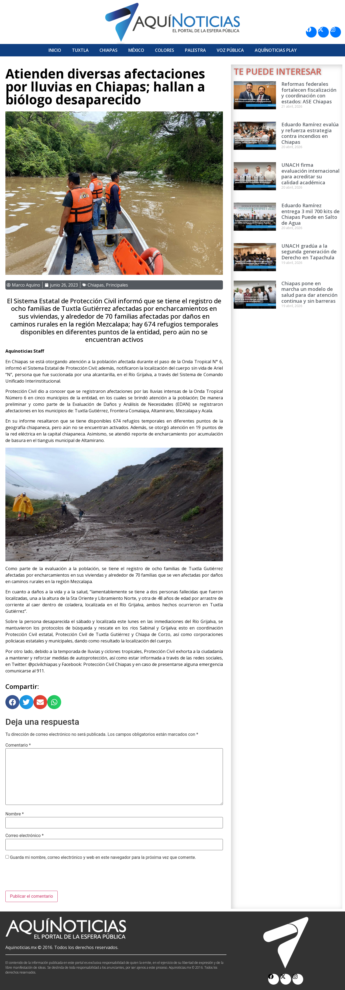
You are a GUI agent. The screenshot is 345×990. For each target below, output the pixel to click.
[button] (12, 702)
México (136, 50)
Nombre (14, 814)
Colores (164, 50)
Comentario (18, 745)
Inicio (55, 50)
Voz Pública (230, 50)
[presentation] (46, 877)
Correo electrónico (24, 835)
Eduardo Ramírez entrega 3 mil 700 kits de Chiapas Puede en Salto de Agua (310, 214)
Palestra (195, 50)
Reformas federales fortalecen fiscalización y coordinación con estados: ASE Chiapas (308, 93)
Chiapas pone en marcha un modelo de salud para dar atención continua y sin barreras (309, 292)
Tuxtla (80, 50)
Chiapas (108, 50)
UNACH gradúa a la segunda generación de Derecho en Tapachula (309, 252)
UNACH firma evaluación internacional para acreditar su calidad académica (310, 174)
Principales (117, 285)
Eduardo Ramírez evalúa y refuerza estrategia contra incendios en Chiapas (310, 133)
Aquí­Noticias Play (276, 50)
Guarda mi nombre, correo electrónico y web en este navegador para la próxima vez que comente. (103, 857)
